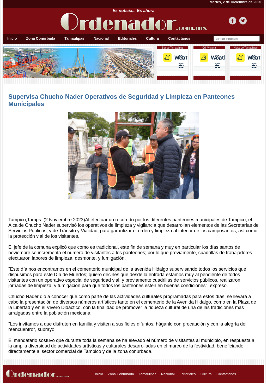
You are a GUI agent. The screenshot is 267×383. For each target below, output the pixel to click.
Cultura (152, 38)
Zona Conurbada (40, 38)
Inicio (12, 38)
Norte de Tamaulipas (246, 47)
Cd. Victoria (209, 47)
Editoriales (127, 38)
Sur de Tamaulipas (173, 47)
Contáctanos (179, 38)
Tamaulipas (74, 38)
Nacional (101, 38)
